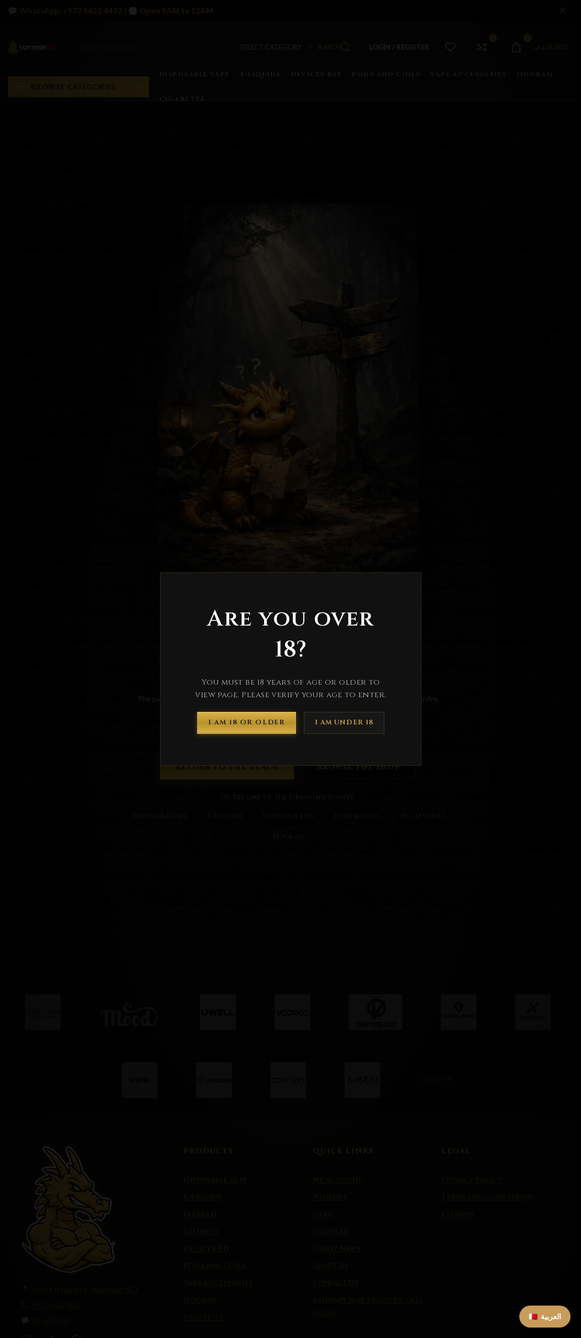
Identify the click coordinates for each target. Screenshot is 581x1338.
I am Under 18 (344, 722)
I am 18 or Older (246, 722)
